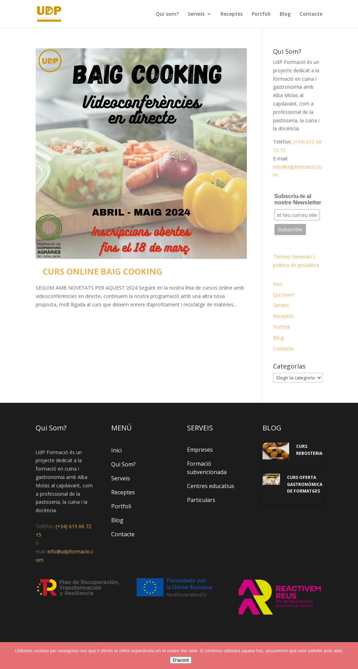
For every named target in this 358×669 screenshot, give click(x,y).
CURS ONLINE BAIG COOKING (102, 271)
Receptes (232, 14)
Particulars (201, 500)
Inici (277, 284)
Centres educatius (210, 486)
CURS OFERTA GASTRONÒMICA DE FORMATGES (304, 484)
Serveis (196, 14)
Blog (285, 14)
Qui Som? (284, 294)
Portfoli (261, 14)
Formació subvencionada (207, 468)
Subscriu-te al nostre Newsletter (297, 199)
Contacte (311, 14)
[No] (349, 655)
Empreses (200, 449)
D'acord (181, 660)
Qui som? (167, 14)
